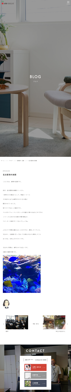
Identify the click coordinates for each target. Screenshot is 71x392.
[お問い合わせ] (35, 367)
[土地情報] (35, 383)
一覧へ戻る (35, 324)
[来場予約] (35, 375)
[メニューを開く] (68, 3)
